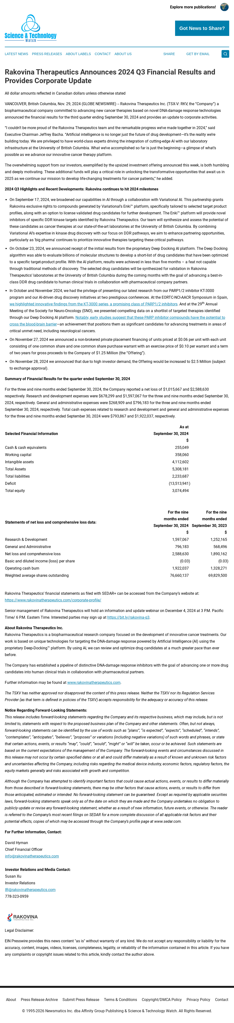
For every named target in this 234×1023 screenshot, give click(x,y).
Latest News (16, 54)
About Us (122, 54)
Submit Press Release (81, 999)
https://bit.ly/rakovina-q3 (128, 617)
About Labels (78, 54)
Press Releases (47, 54)
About (11, 999)
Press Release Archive (39, 999)
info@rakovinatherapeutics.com (32, 856)
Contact (103, 54)
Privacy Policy (198, 999)
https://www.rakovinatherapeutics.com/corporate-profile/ (53, 600)
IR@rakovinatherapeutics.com (30, 889)
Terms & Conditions (120, 999)
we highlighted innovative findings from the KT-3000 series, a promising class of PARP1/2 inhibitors (93, 304)
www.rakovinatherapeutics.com (93, 682)
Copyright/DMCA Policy (162, 999)
